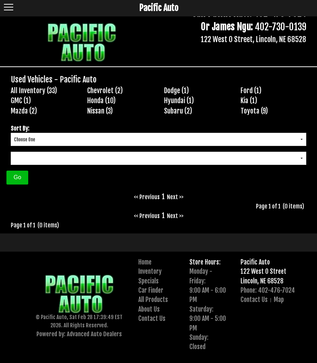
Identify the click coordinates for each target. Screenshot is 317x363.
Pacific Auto (255, 262)
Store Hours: (205, 262)
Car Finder (150, 290)
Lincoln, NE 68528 (262, 281)
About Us (149, 309)
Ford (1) (251, 90)
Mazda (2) (24, 111)
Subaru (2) (178, 111)
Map (279, 299)
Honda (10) (101, 100)
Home (145, 262)
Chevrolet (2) (105, 90)
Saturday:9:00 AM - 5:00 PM (207, 318)
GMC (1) (21, 100)
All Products (153, 299)
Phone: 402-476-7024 (268, 290)
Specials (148, 281)
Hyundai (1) (179, 100)
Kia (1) (249, 100)
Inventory (150, 271)
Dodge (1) (176, 90)
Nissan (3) (100, 111)
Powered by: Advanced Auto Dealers (79, 334)
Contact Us (151, 318)
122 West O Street (263, 271)
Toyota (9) (254, 111)
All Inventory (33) (34, 90)
